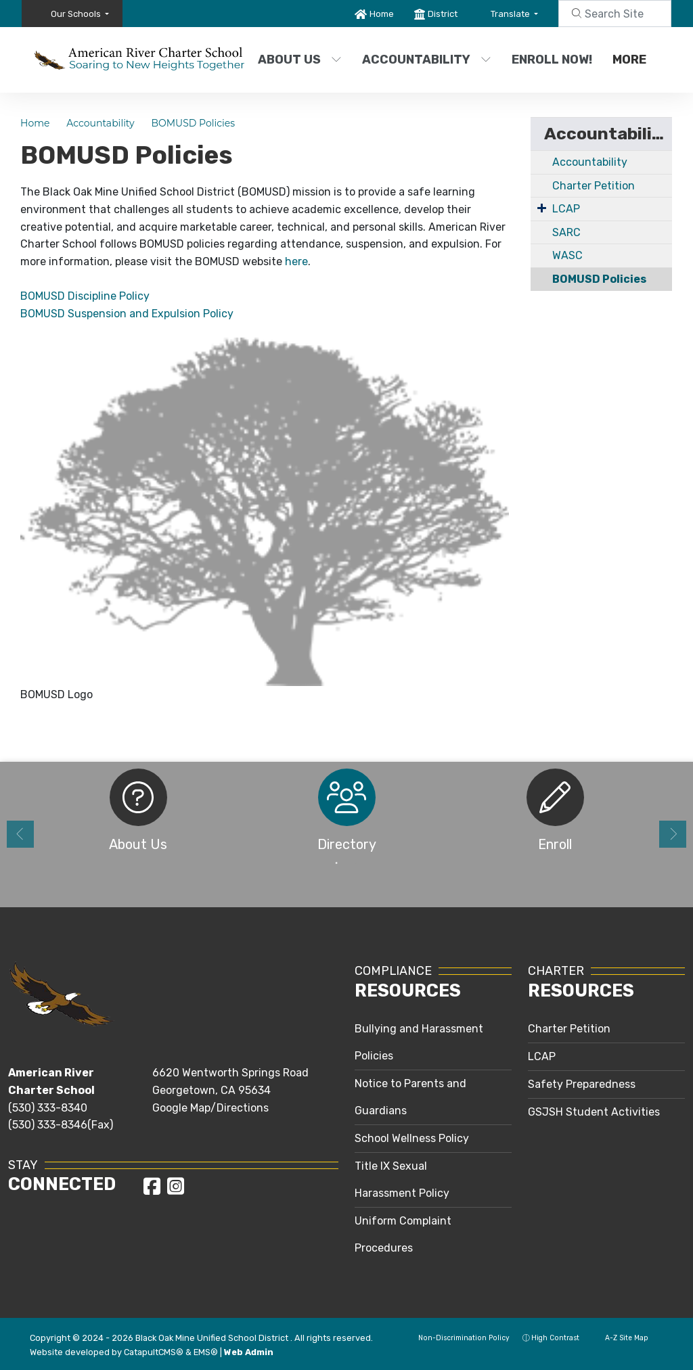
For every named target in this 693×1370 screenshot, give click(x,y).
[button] (80, 14)
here (296, 261)
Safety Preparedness (581, 1084)
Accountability (424, 59)
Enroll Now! (552, 59)
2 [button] (356, 863)
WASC (567, 255)
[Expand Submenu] (542, 208)
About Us (300, 59)
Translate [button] (511, 14)
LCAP (566, 208)
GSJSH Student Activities (594, 1111)
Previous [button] (20, 834)
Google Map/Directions (210, 1107)
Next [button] (672, 834)
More (632, 59)
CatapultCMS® (153, 1352)
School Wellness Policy (412, 1138)
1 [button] (336, 863)
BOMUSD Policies (193, 123)
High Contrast (555, 1337)
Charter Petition (593, 185)
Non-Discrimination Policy (457, 1337)
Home (382, 14)
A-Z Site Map (620, 1337)
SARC (566, 232)
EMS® (206, 1352)
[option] (138, 814)
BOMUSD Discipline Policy (85, 296)
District (442, 14)
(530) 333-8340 (47, 1107)
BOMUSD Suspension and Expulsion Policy (126, 313)
